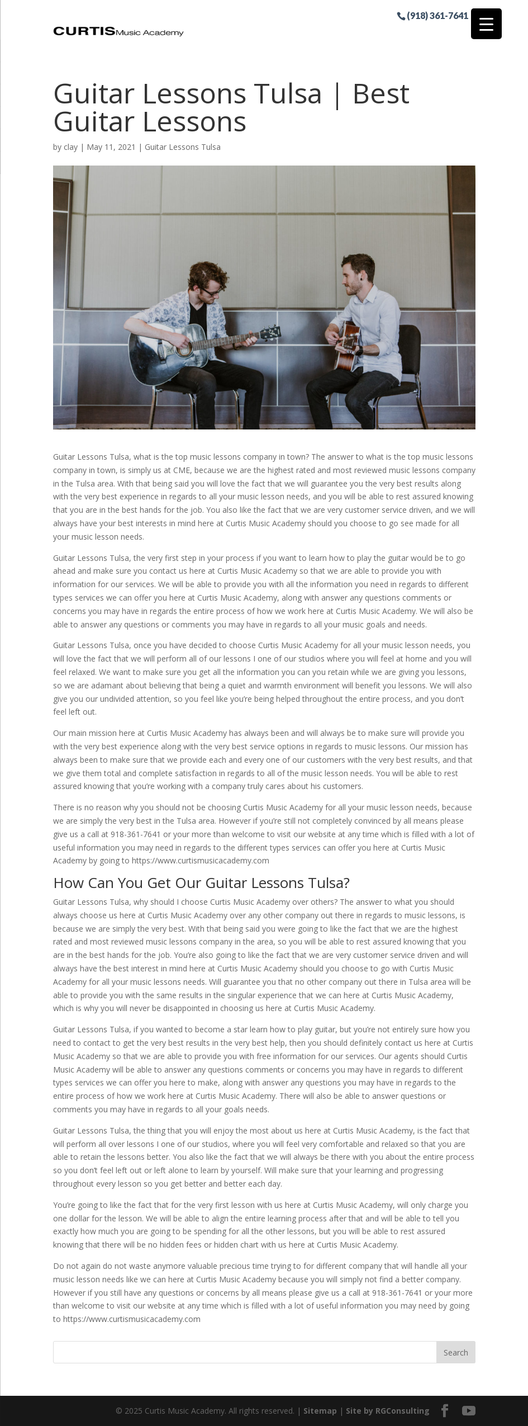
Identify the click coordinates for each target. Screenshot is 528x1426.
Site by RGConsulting (388, 1410)
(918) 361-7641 (437, 15)
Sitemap (320, 1410)
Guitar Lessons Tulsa (183, 146)
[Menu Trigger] (486, 23)
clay (71, 146)
